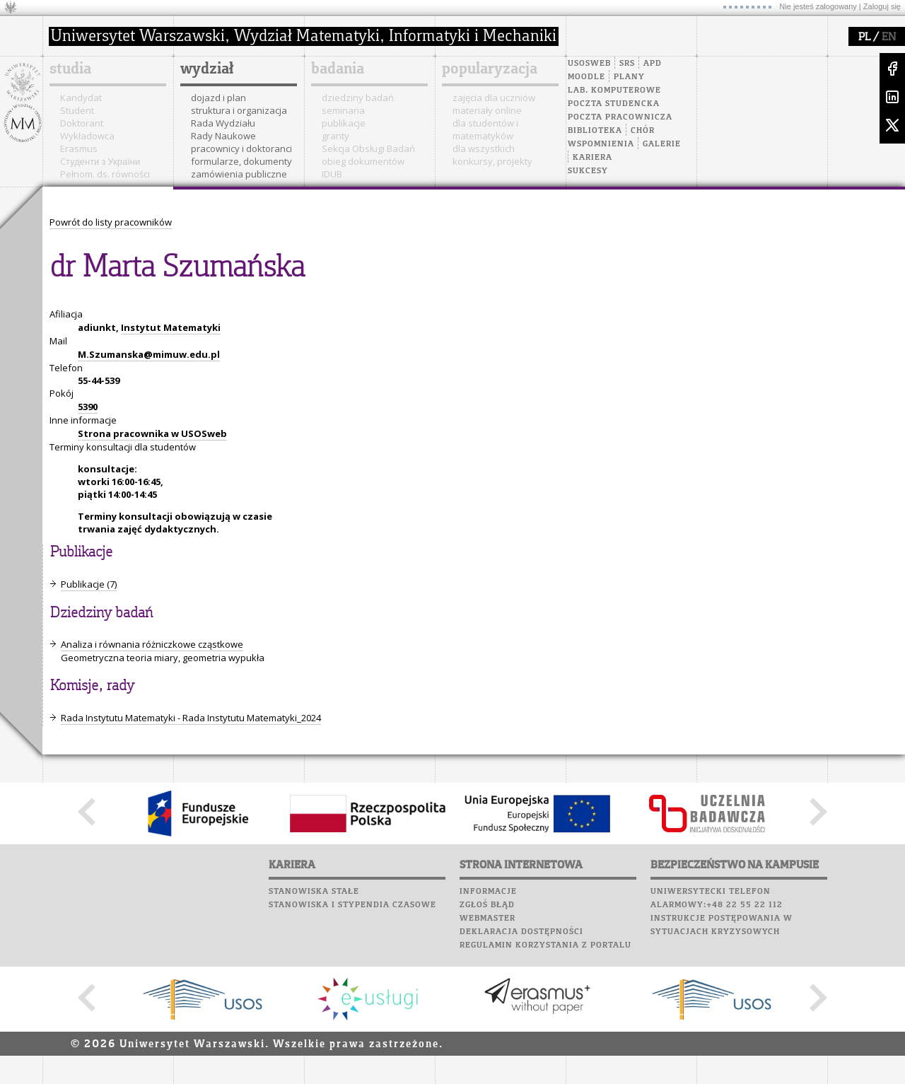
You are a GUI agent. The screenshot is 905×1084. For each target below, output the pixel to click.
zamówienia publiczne (239, 174)
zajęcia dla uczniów (493, 97)
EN (889, 37)
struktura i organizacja (239, 110)
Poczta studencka (614, 104)
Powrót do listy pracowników (110, 222)
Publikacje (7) (89, 584)
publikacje (344, 123)
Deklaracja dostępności (521, 932)
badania (337, 69)
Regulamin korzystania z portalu (545, 945)
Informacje (488, 891)
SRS (627, 63)
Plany (629, 77)
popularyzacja (489, 69)
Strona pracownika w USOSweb (152, 433)
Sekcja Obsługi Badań (368, 148)
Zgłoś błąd (487, 905)
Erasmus (79, 148)
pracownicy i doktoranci (241, 148)
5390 (88, 406)
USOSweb (589, 63)
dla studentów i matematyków (485, 129)
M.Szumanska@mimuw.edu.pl (149, 354)
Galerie (662, 144)
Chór (643, 131)
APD (652, 63)
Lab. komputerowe (614, 90)
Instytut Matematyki (171, 327)
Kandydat (81, 97)
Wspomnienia (601, 144)
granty (335, 135)
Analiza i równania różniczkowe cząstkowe (152, 644)
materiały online (487, 110)
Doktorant (81, 123)
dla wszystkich (483, 148)
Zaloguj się (882, 6)
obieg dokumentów (363, 161)
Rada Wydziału (223, 123)
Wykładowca (87, 135)
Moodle (586, 77)
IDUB (332, 174)
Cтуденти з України (100, 161)
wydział (206, 69)
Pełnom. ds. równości (105, 174)
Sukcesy (588, 171)
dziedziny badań (358, 97)
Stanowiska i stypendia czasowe (352, 905)
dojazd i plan (218, 97)
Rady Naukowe (223, 135)
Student (77, 110)
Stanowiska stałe (314, 891)
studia (70, 69)
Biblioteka (595, 131)
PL (864, 37)
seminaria (343, 110)
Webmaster (487, 918)
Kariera (592, 157)
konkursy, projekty (492, 161)
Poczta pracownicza (620, 117)
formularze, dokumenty (241, 161)
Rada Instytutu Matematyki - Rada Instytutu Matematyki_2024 (191, 717)
